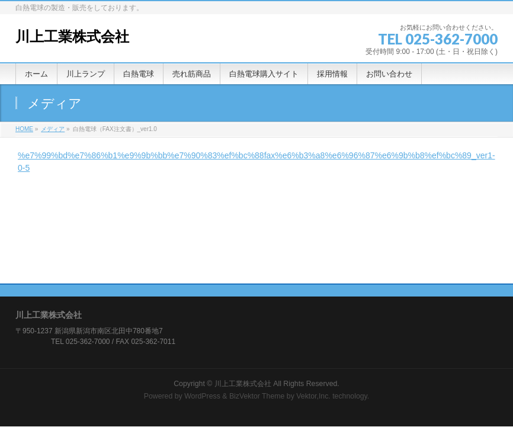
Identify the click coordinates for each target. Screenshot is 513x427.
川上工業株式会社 (72, 36)
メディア (53, 129)
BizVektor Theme (257, 396)
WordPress (202, 396)
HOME (24, 129)
